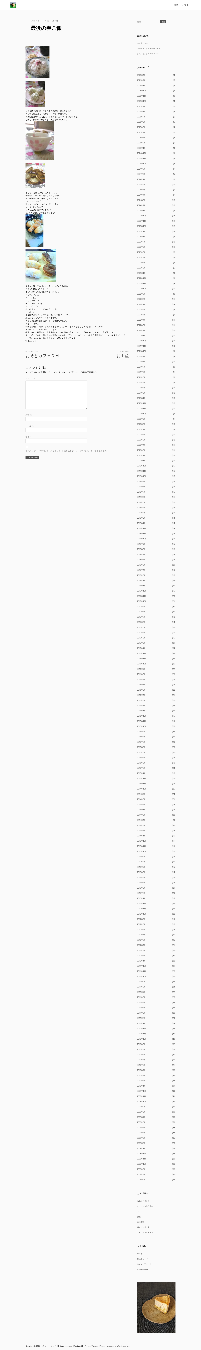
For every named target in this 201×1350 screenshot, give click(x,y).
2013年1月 (141, 899)
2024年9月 (141, 170)
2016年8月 (141, 675)
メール (30, 427)
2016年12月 (142, 655)
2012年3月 (141, 951)
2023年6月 (141, 248)
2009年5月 (141, 1129)
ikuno (46, 22)
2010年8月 (141, 1050)
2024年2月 (141, 206)
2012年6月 (141, 936)
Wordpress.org (123, 1347)
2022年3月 (141, 326)
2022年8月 (141, 300)
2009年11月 (142, 1097)
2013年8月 (141, 863)
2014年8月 (141, 800)
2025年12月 (142, 92)
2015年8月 (141, 738)
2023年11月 (142, 222)
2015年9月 (141, 733)
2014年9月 (141, 795)
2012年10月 (142, 915)
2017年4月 (141, 634)
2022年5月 (141, 316)
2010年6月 (141, 1061)
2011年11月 (142, 972)
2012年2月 (141, 957)
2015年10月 (142, 727)
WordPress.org (143, 1270)
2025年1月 (141, 149)
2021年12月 (142, 342)
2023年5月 (141, 253)
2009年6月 (141, 1123)
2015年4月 (141, 759)
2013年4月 (141, 884)
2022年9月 (141, 295)
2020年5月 (141, 441)
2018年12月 (142, 529)
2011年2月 (141, 1019)
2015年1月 (141, 774)
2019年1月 (141, 524)
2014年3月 (141, 826)
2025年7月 (141, 118)
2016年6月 (141, 686)
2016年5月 (141, 691)
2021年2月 (141, 394)
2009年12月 (142, 1092)
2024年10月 (142, 165)
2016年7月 (141, 681)
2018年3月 (141, 576)
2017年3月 (141, 639)
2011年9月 (141, 983)
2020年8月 (141, 425)
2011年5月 (141, 1004)
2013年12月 (142, 842)
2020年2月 (141, 457)
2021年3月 (141, 389)
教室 (176, 5)
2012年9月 (141, 920)
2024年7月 (141, 180)
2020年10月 (142, 415)
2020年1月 (141, 462)
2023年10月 (142, 227)
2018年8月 (141, 550)
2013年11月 (142, 847)
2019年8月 (141, 488)
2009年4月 (141, 1134)
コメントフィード (144, 1265)
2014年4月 (141, 821)
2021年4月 (141, 384)
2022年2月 (141, 331)
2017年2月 (141, 644)
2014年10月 (142, 790)
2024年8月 (141, 175)
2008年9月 (141, 1170)
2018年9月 (141, 545)
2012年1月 (141, 962)
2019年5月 (141, 503)
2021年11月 (142, 347)
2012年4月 (141, 946)
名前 (29, 416)
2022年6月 (141, 311)
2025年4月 (141, 134)
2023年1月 (141, 274)
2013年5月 (141, 878)
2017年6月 (141, 623)
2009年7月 (141, 1118)
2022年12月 (142, 279)
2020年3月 (141, 451)
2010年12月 (142, 1030)
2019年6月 (141, 498)
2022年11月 (142, 285)
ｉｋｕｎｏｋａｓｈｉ (146, 1233)
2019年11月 (142, 472)
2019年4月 (141, 509)
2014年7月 (141, 806)
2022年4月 (141, 321)
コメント (31, 380)
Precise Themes (91, 1347)
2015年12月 (142, 717)
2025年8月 (141, 113)
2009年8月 (141, 1113)
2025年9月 (141, 107)
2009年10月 (142, 1103)
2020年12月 (142, 404)
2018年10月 (142, 540)
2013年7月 (141, 868)
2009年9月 (141, 1108)
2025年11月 (142, 97)
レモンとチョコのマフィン (148, 55)
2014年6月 (141, 811)
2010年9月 (141, 1045)
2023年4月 (141, 259)
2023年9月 (141, 232)
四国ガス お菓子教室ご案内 (148, 50)
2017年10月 (142, 602)
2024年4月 (141, 196)
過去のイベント (143, 1228)
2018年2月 (141, 582)
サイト (28, 438)
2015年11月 (142, 722)
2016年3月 (141, 701)
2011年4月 (141, 1009)
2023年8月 (141, 238)
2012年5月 (141, 941)
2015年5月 (141, 753)
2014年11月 (142, 785)
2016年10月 (142, 665)
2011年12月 (142, 967)
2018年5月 (141, 566)
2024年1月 (141, 212)
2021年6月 (141, 373)
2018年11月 (142, 535)
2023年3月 (141, 264)
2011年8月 (141, 988)
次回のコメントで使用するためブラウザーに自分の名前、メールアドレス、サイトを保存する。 (67, 452)
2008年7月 (141, 1181)
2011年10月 (142, 978)
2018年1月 (141, 587)
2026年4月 (141, 76)
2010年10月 (142, 1040)
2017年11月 (142, 597)
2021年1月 (141, 399)
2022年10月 (142, 290)
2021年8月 (141, 363)
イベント (185, 5)
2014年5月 (141, 816)
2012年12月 (142, 905)
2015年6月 (141, 748)
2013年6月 (141, 873)
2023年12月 (142, 217)
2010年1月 (141, 1087)
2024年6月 (141, 186)
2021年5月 (141, 378)
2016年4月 (141, 696)
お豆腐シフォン (143, 44)
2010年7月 (141, 1056)
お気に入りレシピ (144, 1202)
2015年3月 (141, 764)
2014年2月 (141, 832)
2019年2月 (141, 519)
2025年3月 (141, 139)
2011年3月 (141, 1014)
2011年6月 (141, 998)
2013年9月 (141, 858)
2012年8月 (141, 925)
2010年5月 (141, 1066)
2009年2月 (141, 1144)
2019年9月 (141, 483)
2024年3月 (141, 201)
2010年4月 (141, 1071)
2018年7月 (141, 555)
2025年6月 (141, 123)
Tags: (30, 342)
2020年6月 (141, 436)
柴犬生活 (140, 1223)
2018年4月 (141, 571)
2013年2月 (141, 894)
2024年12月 (142, 154)
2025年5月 (141, 128)
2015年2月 (141, 769)
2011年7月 (141, 993)
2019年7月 (141, 493)
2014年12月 (142, 780)
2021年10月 (142, 352)
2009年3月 (141, 1139)
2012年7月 (141, 931)
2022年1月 (141, 337)
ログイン (140, 1255)
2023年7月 (141, 243)
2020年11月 (142, 410)
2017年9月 (141, 608)
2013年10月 (142, 853)
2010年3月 (141, 1076)
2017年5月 (141, 628)
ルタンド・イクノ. (49, 1347)
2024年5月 (141, 191)
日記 (35, 342)
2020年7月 (141, 430)
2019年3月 (141, 514)
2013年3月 (141, 889)
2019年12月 (142, 467)
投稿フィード (142, 1260)
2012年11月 (142, 910)
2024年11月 (142, 159)
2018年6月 (141, 561)
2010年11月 (142, 1035)
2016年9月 (141, 670)
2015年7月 (141, 743)
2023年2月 (141, 269)
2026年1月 (141, 87)
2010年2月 (141, 1082)
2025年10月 (142, 102)
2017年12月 (142, 592)
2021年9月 (141, 357)
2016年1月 (141, 712)
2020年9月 (141, 420)
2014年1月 (141, 837)
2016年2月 (141, 707)
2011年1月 (141, 1024)
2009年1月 (141, 1149)
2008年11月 (142, 1160)
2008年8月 (141, 1176)
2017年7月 (141, 618)
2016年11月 (142, 660)
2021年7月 (141, 368)
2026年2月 (141, 81)
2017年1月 (141, 649)
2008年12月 (142, 1155)
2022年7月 (141, 305)
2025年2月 (141, 144)
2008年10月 (142, 1165)
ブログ (139, 1212)
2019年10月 (142, 477)
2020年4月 (141, 446)
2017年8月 (141, 613)
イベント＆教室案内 (145, 1207)
